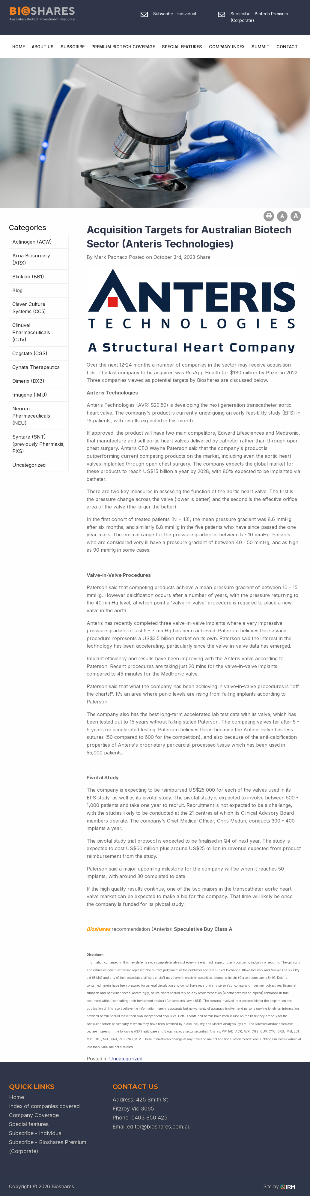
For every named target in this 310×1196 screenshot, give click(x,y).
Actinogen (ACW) (32, 242)
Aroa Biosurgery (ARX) (31, 259)
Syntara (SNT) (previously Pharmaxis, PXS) (38, 444)
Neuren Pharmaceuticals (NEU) (31, 416)
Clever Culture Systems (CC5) (29, 307)
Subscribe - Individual (36, 1133)
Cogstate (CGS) (29, 353)
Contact (287, 46)
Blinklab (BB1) (28, 277)
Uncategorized (29, 465)
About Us (43, 46)
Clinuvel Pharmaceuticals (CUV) (31, 332)
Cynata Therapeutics (36, 367)
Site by (279, 1186)
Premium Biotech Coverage (123, 46)
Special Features (182, 46)
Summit (261, 46)
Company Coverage (34, 1115)
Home (18, 46)
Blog (17, 290)
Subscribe (73, 46)
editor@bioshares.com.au (159, 1126)
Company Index (227, 46)
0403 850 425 (149, 1117)
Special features (29, 1124)
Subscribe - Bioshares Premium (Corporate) (47, 1146)
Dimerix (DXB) (28, 381)
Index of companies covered (44, 1106)
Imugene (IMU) (29, 395)
